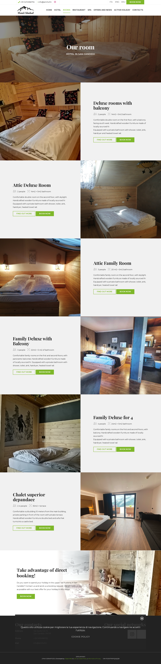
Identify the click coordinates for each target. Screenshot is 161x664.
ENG (117, 2)
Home (49, 10)
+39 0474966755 (26, 2)
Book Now (125, 140)
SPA (89, 10)
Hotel (57, 10)
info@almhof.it (44, 2)
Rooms (66, 10)
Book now (135, 2)
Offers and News (103, 10)
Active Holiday (122, 10)
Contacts (137, 10)
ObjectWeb (68, 658)
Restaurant (79, 10)
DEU (123, 2)
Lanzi (75, 658)
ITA (111, 2)
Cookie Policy (82, 658)
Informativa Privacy (94, 658)
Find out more (104, 140)
